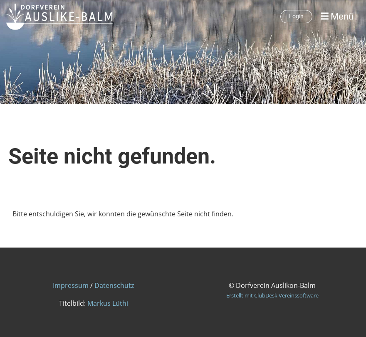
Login (296, 16)
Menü (337, 16)
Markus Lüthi (107, 303)
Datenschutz (114, 285)
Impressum (71, 285)
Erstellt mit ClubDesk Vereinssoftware (272, 295)
